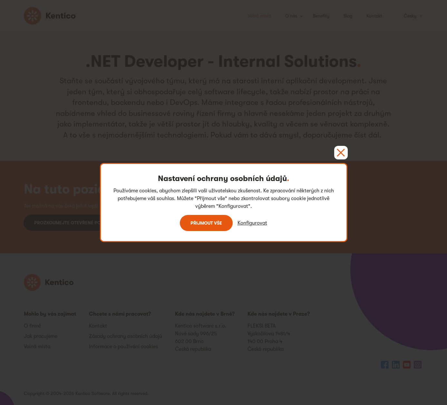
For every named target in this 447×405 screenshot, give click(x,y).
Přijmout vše (206, 223)
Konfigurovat (252, 223)
